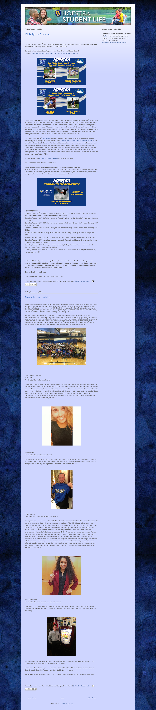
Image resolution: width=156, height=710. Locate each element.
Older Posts (92, 698)
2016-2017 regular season (48, 158)
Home (62, 698)
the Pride (46, 138)
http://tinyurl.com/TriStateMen (43, 53)
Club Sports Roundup (37, 34)
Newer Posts (31, 698)
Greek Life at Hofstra (37, 297)
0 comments (85, 281)
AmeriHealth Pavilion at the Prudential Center (76, 141)
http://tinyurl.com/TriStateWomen (66, 53)
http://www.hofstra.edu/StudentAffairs (114, 43)
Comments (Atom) (66, 703)
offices (106, 36)
